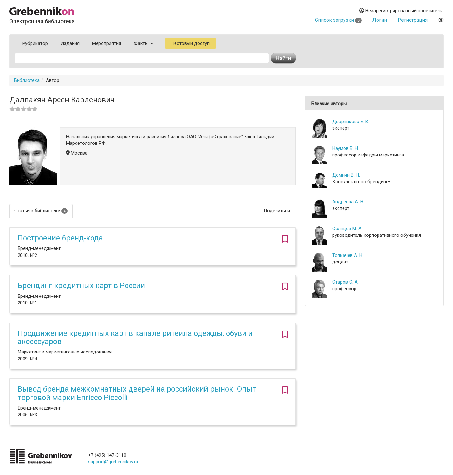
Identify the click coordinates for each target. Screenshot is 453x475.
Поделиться (277, 210)
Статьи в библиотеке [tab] (41, 211)
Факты (143, 43)
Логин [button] (379, 20)
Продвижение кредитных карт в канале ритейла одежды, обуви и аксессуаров (135, 337)
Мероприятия (106, 43)
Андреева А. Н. (348, 202)
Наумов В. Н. (345, 148)
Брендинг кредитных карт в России (81, 285)
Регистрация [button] (413, 20)
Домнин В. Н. (346, 175)
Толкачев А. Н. (347, 255)
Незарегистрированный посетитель (400, 11)
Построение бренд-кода (60, 238)
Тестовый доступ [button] (191, 43)
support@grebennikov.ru (113, 462)
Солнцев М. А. (347, 228)
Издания (70, 43)
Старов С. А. (345, 282)
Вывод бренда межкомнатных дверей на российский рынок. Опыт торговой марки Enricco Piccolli (137, 393)
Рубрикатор (35, 43)
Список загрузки (338, 20)
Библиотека (27, 80)
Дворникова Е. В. (350, 121)
